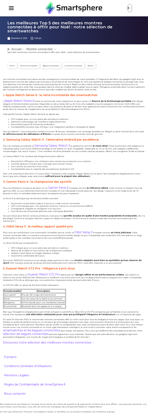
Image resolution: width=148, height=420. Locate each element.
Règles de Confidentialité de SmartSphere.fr (35, 384)
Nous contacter (15, 393)
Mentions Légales (16, 375)
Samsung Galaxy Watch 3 (52, 145)
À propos (10, 357)
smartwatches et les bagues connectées (31, 330)
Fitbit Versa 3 (83, 232)
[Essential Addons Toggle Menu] (11, 8)
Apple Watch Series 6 (19, 101)
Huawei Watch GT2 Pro (44, 274)
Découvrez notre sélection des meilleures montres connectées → (49, 342)
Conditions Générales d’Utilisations (28, 366)
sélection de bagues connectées (26, 334)
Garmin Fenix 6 (58, 188)
